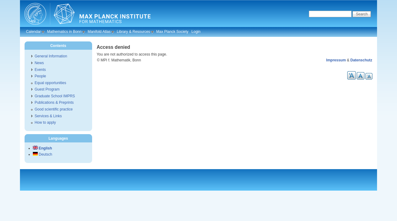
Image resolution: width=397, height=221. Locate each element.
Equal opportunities (50, 83)
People (40, 76)
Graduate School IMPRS (55, 96)
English (42, 148)
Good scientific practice (54, 109)
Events (40, 70)
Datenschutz (361, 60)
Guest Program (47, 89)
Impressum (336, 60)
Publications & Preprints (54, 102)
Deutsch (42, 154)
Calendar (33, 31)
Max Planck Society (172, 31)
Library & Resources (133, 31)
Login (196, 31)
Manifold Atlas (99, 31)
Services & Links (48, 116)
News (39, 63)
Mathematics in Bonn (64, 31)
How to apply (45, 122)
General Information (51, 56)
